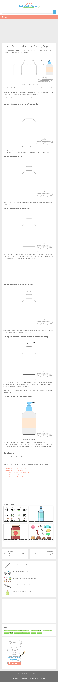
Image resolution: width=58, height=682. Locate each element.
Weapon (34, 632)
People (6, 632)
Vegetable (21, 632)
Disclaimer (24, 678)
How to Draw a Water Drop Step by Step (16, 479)
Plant (11, 632)
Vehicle (27, 632)
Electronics (33, 630)
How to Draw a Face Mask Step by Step (16, 468)
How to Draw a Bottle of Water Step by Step (17, 472)
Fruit (44, 630)
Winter (39, 632)
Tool (16, 632)
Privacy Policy (34, 678)
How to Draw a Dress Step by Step (14, 477)
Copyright (15, 678)
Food (39, 630)
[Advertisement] (29, 31)
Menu (4, 17)
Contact (43, 678)
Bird (11, 630)
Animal (6, 630)
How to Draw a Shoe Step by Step (14, 470)
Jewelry (49, 630)
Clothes (22, 630)
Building (16, 630)
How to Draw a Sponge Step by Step (15, 475)
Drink (27, 630)
